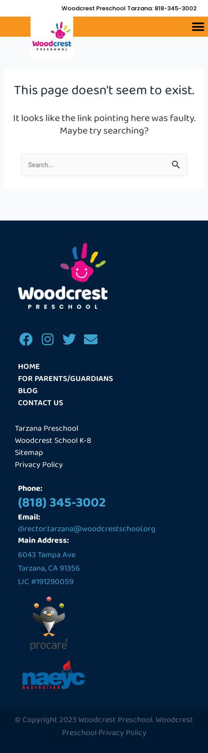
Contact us (40, 403)
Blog (28, 391)
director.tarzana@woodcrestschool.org (86, 529)
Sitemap (29, 453)
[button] (198, 27)
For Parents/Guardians (65, 379)
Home (29, 367)
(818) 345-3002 (62, 503)
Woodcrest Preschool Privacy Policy (128, 726)
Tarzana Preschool (46, 429)
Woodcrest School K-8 (53, 441)
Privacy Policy (39, 465)
